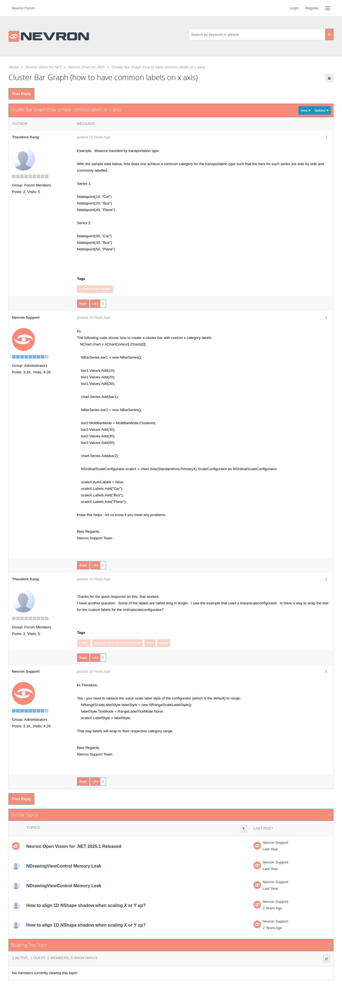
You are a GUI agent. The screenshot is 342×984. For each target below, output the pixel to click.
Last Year (270, 849)
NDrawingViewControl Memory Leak (63, 866)
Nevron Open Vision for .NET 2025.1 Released (73, 846)
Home (14, 67)
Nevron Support (275, 842)
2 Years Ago (272, 908)
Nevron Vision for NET (43, 67)
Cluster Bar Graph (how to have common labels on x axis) (158, 67)
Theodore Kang (25, 137)
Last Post (263, 828)
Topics (33, 827)
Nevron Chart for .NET (87, 67)
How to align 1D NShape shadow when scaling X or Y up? (86, 905)
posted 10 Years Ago (93, 137)
